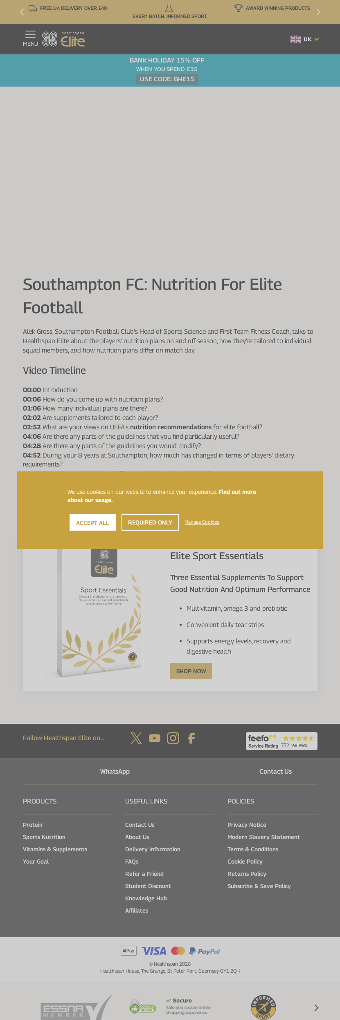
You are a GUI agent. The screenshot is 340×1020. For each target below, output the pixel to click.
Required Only (150, 522)
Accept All (92, 522)
